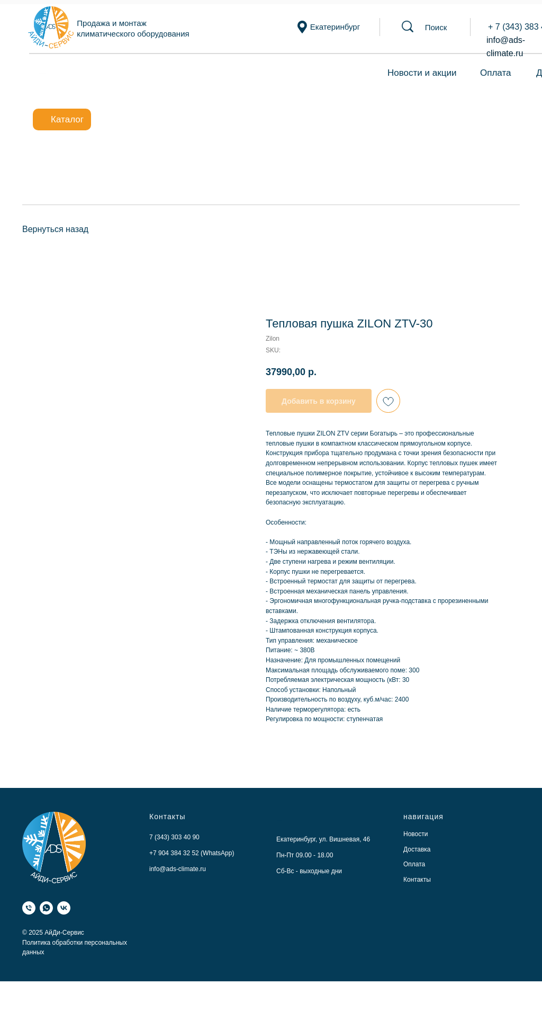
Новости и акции (421, 73)
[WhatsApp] (46, 908)
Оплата (495, 73)
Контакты (417, 879)
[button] (436, 27)
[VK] (63, 908)
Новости (415, 834)
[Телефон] (28, 908)
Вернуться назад (55, 229)
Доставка (417, 849)
